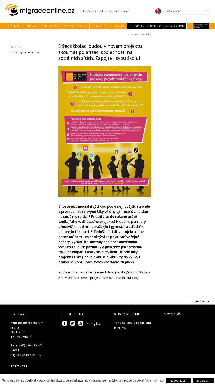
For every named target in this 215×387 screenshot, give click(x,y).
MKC (198, 26)
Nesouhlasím (178, 380)
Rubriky (30, 26)
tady (135, 277)
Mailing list (93, 324)
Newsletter (101, 26)
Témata (14, 26)
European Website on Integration (156, 26)
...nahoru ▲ (202, 301)
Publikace (49, 26)
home (134, 34)
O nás (120, 26)
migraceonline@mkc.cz (26, 355)
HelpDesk (119, 328)
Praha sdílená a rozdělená (132, 323)
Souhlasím (203, 380)
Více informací (154, 380)
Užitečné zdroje (74, 26)
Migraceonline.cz (42, 10)
